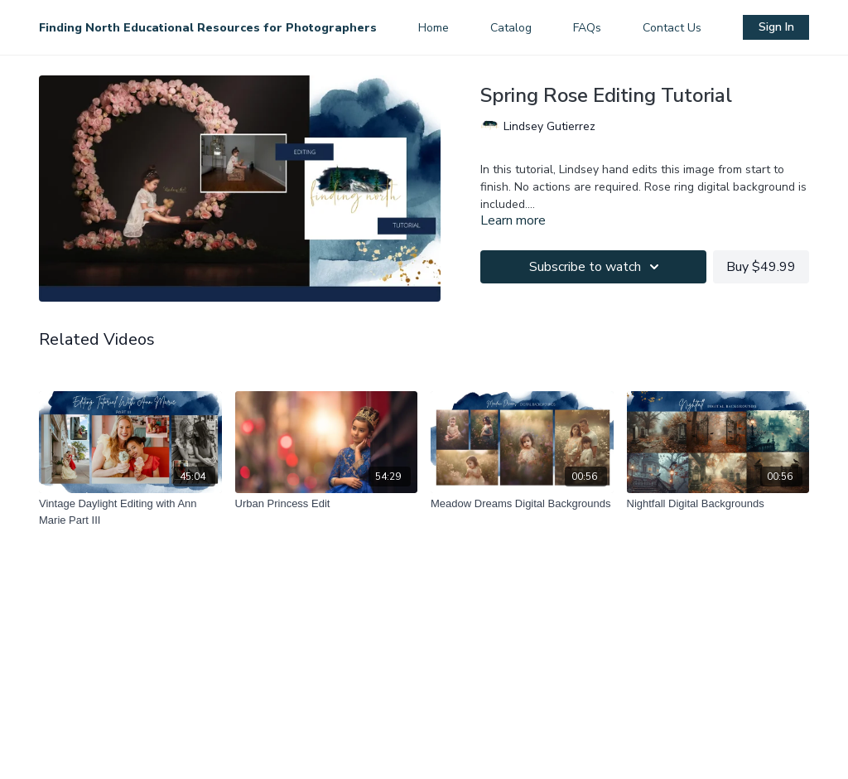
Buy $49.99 (761, 267)
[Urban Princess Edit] (326, 504)
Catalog (511, 28)
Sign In (776, 27)
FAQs (587, 28)
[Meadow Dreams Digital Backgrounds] (522, 504)
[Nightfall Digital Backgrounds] (718, 504)
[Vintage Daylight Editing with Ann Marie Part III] (130, 512)
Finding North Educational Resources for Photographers (208, 28)
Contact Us (672, 28)
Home (433, 28)
